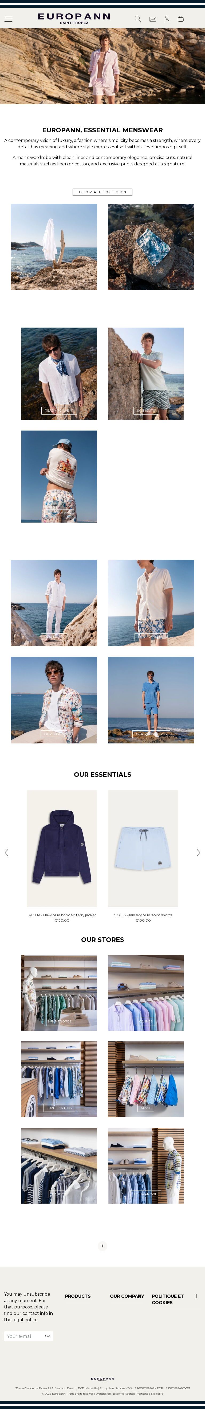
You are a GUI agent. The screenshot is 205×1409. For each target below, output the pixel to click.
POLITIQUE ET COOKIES (168, 1299)
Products (78, 1296)
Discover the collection (102, 192)
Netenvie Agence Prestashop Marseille (137, 1393)
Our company (127, 1296)
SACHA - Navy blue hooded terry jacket (62, 915)
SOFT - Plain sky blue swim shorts (143, 915)
